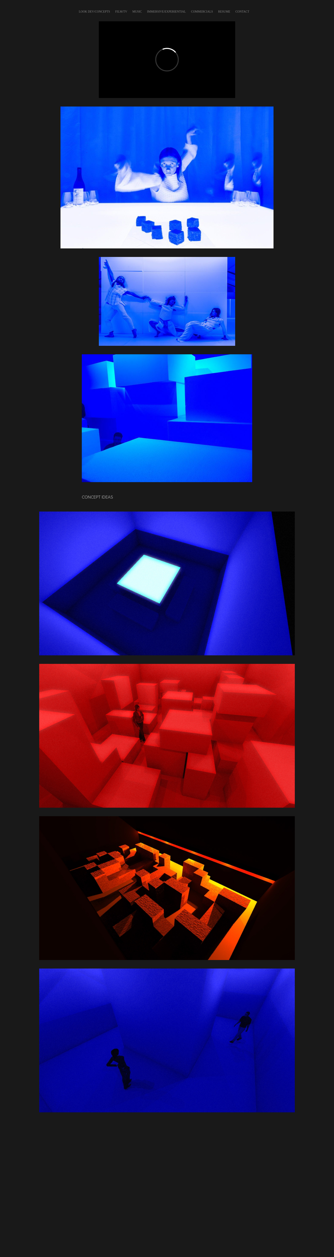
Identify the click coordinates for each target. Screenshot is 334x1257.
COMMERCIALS (202, 11)
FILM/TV (121, 11)
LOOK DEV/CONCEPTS (94, 11)
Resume (224, 11)
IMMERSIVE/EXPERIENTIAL (166, 11)
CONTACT (242, 11)
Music (137, 11)
